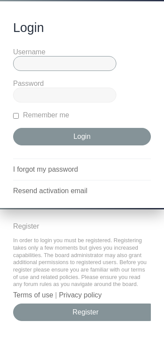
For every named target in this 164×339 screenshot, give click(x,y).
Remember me (41, 115)
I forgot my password (45, 169)
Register (86, 312)
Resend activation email (50, 190)
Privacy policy (80, 295)
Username (29, 52)
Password (28, 83)
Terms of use (33, 295)
